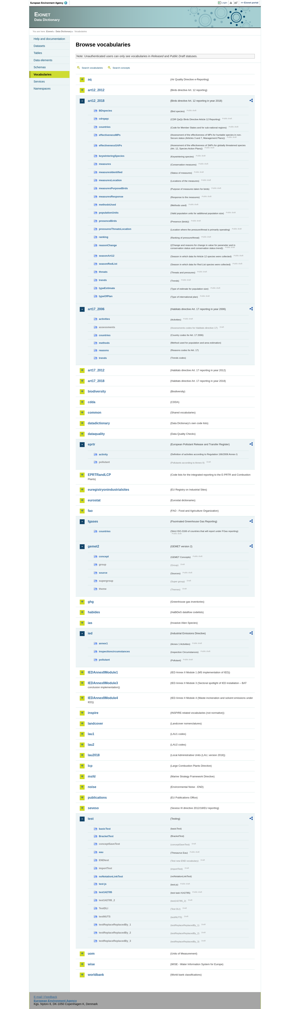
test (90, 818)
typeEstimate (107, 288)
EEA (50, 3)
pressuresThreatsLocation (115, 228)
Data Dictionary (63, 31)
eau (101, 852)
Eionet (49, 31)
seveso (93, 808)
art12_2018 (96, 100)
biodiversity (97, 391)
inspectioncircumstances (114, 651)
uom (91, 953)
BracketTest (106, 836)
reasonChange (108, 245)
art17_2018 (96, 381)
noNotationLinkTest (111, 876)
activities (104, 318)
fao (90, 510)
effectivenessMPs (109, 134)
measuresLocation (110, 180)
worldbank (96, 974)
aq (90, 79)
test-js (103, 883)
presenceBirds (108, 220)
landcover (95, 723)
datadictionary (99, 423)
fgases (93, 521)
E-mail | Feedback (45, 997)
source (103, 572)
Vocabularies (43, 74)
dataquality (96, 434)
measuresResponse (111, 196)
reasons (104, 350)
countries (105, 126)
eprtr (91, 444)
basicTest (105, 828)
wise (91, 964)
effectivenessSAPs (110, 145)
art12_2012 (96, 90)
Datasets (39, 46)
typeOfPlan (106, 296)
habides (94, 612)
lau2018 (94, 755)
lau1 (91, 734)
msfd (91, 776)
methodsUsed (107, 204)
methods (104, 342)
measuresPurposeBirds (113, 188)
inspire (93, 713)
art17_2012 (96, 370)
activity (103, 454)
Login (224, 2)
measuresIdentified (110, 172)
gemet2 (93, 546)
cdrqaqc (104, 118)
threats (103, 271)
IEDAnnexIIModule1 (103, 672)
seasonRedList (108, 263)
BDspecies (105, 110)
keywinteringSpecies (111, 155)
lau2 (91, 744)
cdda (91, 402)
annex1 (103, 643)
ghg (91, 601)
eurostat (94, 500)
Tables (38, 53)
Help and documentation (49, 38)
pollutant (104, 659)
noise (92, 787)
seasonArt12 (106, 255)
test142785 (105, 892)
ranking (103, 237)
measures (105, 163)
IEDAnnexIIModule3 (103, 683)
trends (103, 280)
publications (97, 797)
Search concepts (121, 68)
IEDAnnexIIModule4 (103, 698)
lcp (90, 765)
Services (39, 81)
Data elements (43, 60)
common (94, 412)
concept (104, 556)
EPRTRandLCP (99, 474)
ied (90, 633)
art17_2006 (96, 309)
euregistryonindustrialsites (108, 489)
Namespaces (42, 88)
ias (90, 623)
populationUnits (108, 212)
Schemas (40, 67)
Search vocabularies (92, 68)
